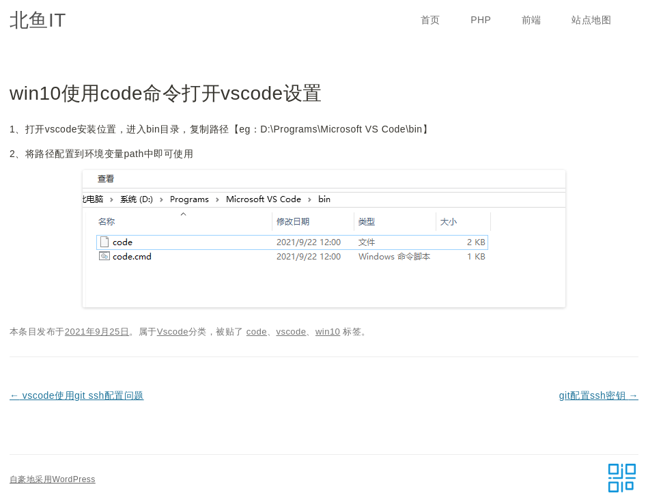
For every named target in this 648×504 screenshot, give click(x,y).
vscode (291, 331)
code (256, 331)
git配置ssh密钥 (598, 395)
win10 (327, 331)
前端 (531, 19)
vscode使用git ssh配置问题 (77, 395)
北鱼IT (38, 20)
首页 (430, 19)
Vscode (172, 331)
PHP (480, 19)
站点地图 (591, 19)
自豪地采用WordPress (53, 479)
